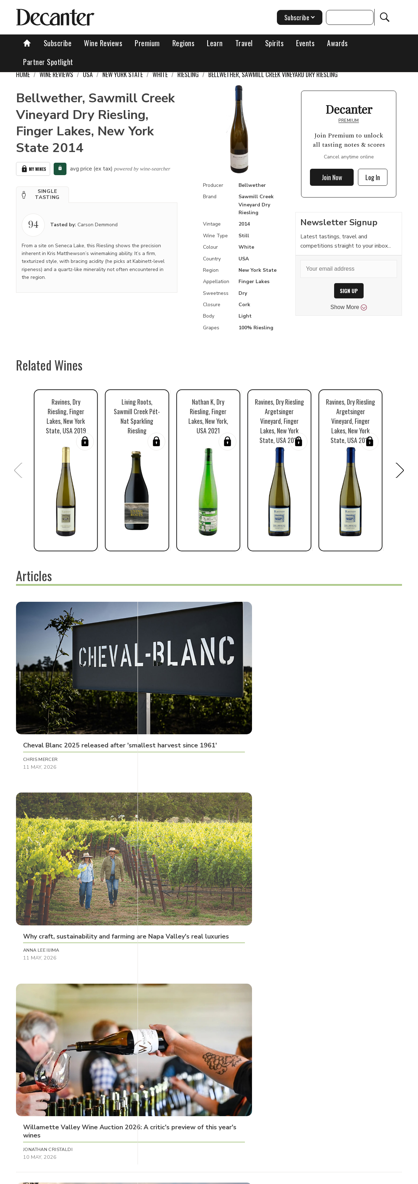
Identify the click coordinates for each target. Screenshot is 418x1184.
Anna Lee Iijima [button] (168, 708)
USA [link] (88, 74)
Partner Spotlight (48, 61)
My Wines (33, 168)
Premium (147, 43)
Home (23, 74)
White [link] (160, 74)
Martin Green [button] (167, 848)
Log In (372, 177)
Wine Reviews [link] (56, 74)
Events (305, 43)
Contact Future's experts (153, 1176)
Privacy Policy (250, 1176)
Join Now (332, 177)
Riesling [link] (188, 74)
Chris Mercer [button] (40, 708)
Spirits (274, 43)
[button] (42, 193)
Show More (349, 307)
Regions (183, 43)
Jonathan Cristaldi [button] (302, 708)
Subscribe (58, 43)
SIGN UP (349, 290)
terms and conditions (300, 1176)
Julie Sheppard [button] (41, 988)
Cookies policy (208, 1176)
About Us (105, 1176)
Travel (244, 43)
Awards (337, 43)
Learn (215, 43)
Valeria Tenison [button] (298, 848)
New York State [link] (122, 74)
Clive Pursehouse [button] (46, 848)
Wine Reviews (103, 43)
